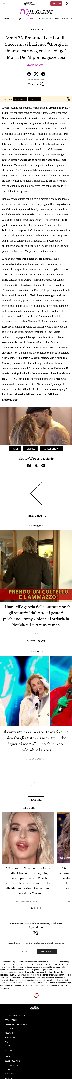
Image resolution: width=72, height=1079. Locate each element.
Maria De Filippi (51, 449)
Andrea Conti (37, 65)
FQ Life (21, 19)
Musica (49, 19)
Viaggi (57, 19)
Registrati (47, 951)
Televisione (31, 19)
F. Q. (37, 634)
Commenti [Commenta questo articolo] (36, 84)
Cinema (41, 19)
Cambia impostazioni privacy (17, 1024)
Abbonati (56, 3)
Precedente (36, 516)
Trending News (9, 19)
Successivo (36, 641)
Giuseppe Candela (29, 901)
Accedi (25, 951)
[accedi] (67, 3)
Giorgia (31, 449)
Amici (15, 449)
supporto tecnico (57, 985)
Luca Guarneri (37, 759)
